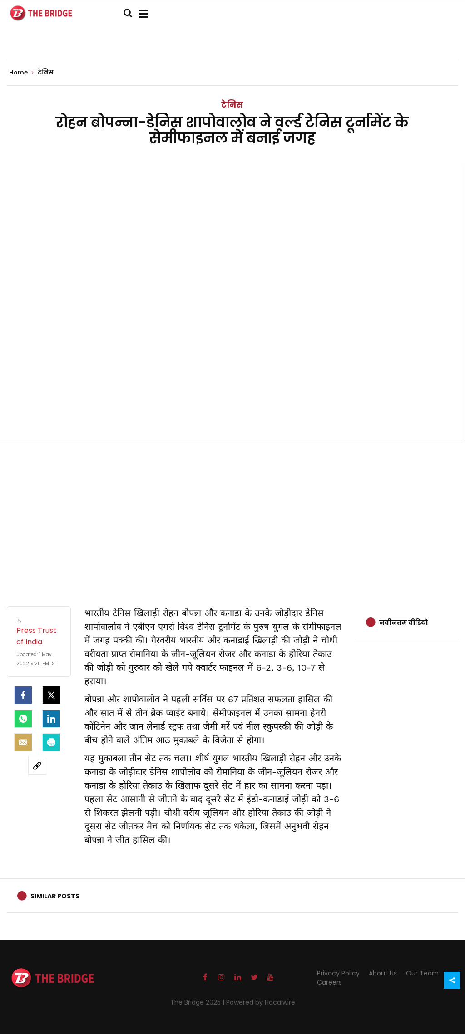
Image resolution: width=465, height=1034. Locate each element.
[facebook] (23, 695)
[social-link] (37, 766)
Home (21, 73)
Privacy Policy (338, 973)
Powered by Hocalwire (260, 1002)
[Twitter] (51, 695)
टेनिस (232, 104)
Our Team (422, 973)
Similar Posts (54, 896)
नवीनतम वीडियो (403, 622)
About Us (383, 973)
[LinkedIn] (51, 719)
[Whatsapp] (23, 719)
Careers (329, 982)
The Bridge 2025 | (198, 1002)
